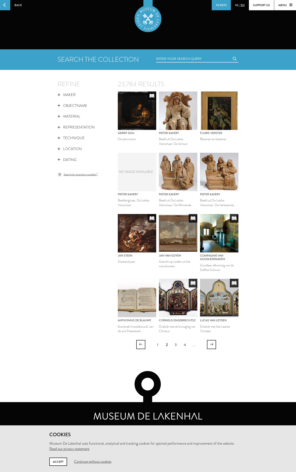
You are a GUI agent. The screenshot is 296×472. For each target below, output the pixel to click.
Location (70, 149)
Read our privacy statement (69, 448)
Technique (71, 138)
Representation (76, 127)
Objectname (72, 105)
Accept (58, 462)
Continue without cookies (92, 461)
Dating (67, 159)
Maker (67, 94)
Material (69, 116)
